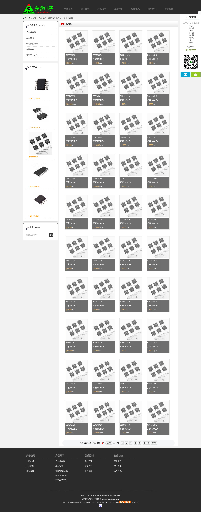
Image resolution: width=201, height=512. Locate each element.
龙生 (190, 40)
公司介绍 (30, 461)
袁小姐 (191, 33)
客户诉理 (88, 461)
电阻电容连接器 (62, 471)
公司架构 (30, 471)
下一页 (146, 443)
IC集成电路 (31, 32)
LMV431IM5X (34, 128)
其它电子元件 (54, 18)
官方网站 (135, 502)
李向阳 (191, 35)
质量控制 (88, 466)
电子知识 (118, 466)
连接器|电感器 (68, 18)
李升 (190, 26)
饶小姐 (191, 28)
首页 (34, 18)
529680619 (33, 157)
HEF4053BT (34, 216)
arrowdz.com (102, 495)
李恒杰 (191, 38)
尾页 (154, 443)
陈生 (190, 42)
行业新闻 (118, 461)
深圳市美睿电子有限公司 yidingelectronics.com (100, 499)
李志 (190, 30)
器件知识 (118, 471)
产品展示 (42, 18)
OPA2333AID (34, 187)
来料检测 (88, 471)
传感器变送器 (32, 44)
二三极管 (30, 38)
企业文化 (30, 466)
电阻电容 (30, 49)
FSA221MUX (34, 98)
